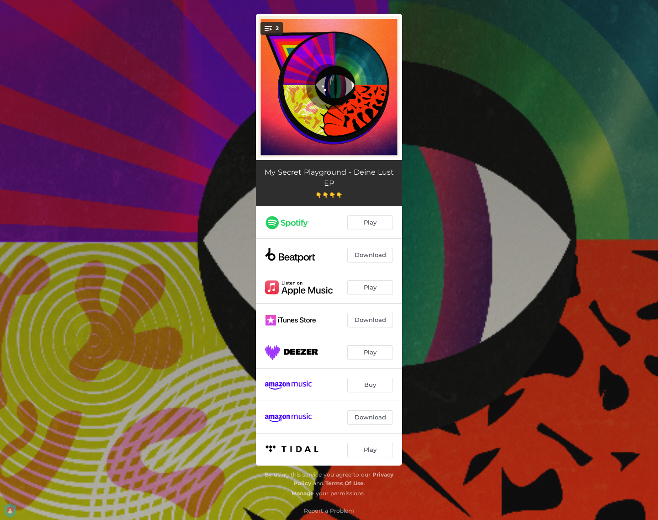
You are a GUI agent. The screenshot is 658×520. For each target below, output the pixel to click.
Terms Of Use (344, 483)
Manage (303, 493)
